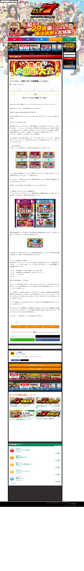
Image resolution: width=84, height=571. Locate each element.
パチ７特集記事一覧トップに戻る (35, 365)
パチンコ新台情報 (69, 64)
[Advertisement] (35, 431)
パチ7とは (47, 502)
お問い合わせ (58, 502)
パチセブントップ (12, 53)
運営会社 (51, 502)
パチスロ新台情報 (69, 62)
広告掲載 (54, 502)
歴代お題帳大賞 (32, 53)
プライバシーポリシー (72, 502)
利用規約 (67, 502)
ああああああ (19, 451)
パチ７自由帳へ (13, 483)
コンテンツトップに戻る (35, 369)
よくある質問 (63, 502)
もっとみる (10, 51)
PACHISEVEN (74, 503)
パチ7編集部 (14, 84)
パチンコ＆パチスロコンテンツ (22, 53)
